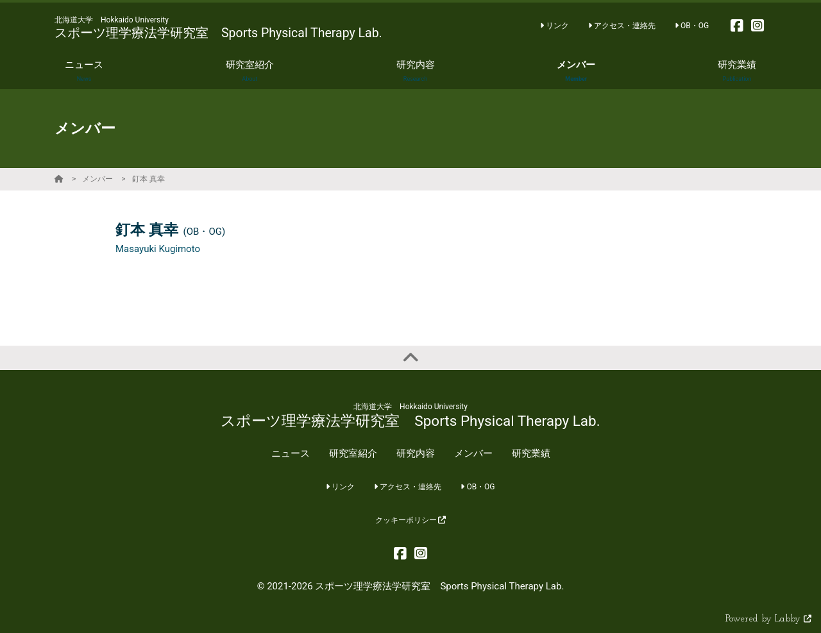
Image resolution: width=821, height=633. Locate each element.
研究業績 (531, 453)
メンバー (97, 178)
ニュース (290, 453)
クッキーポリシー (410, 520)
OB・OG (692, 25)
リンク (554, 25)
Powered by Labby (768, 619)
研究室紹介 (353, 453)
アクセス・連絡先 (622, 25)
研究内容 (415, 453)
